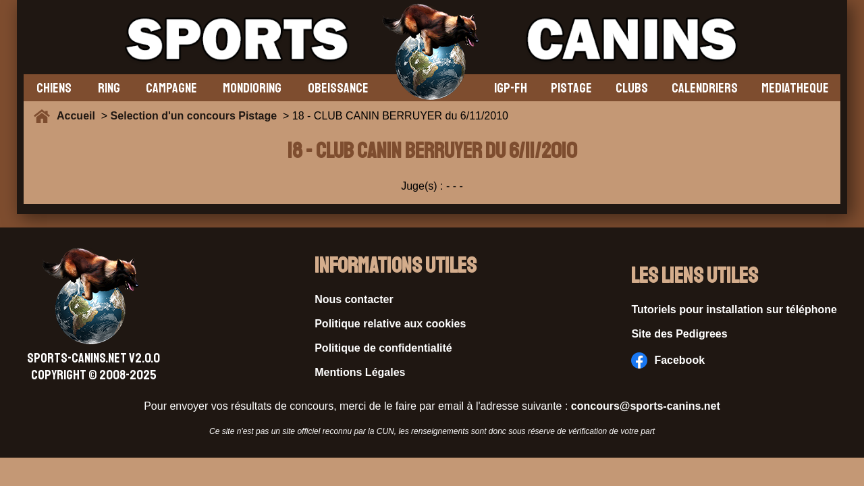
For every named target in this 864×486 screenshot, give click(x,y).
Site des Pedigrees (679, 334)
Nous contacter (354, 299)
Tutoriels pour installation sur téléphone (734, 309)
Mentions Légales (360, 372)
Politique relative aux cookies (390, 323)
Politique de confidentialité (383, 348)
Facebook (668, 360)
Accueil (79, 116)
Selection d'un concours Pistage (194, 116)
